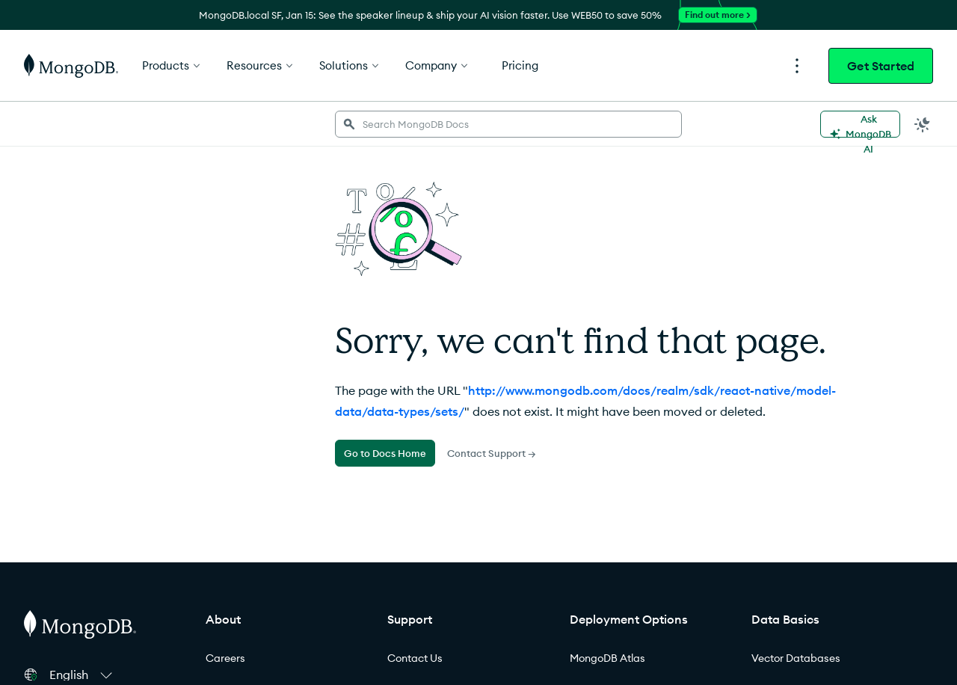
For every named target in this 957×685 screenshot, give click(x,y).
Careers (225, 658)
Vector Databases (795, 658)
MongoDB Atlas (607, 658)
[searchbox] (508, 124)
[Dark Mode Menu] (922, 124)
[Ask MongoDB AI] (860, 124)
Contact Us (415, 658)
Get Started (880, 65)
